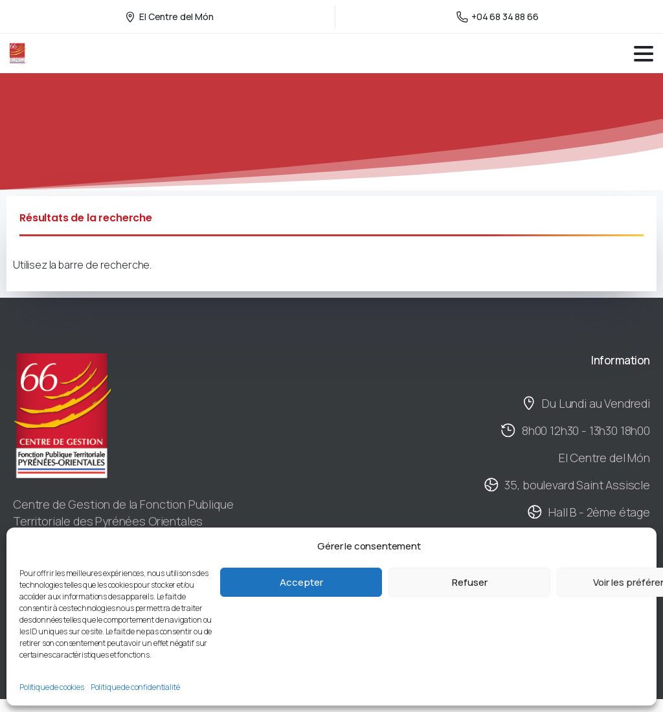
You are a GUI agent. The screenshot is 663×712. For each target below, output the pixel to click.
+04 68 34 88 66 (497, 16)
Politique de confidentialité (135, 687)
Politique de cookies (51, 687)
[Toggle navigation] (644, 54)
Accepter (301, 582)
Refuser (470, 582)
